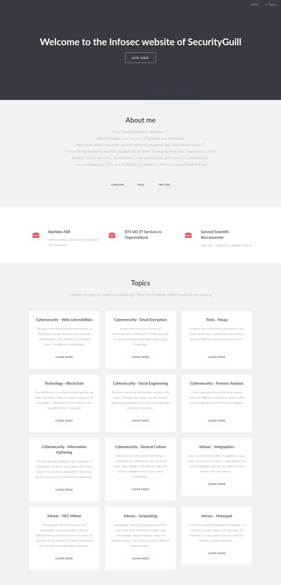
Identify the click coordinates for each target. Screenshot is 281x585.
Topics (273, 4)
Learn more (64, 357)
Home (255, 4)
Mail (141, 184)
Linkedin (117, 184)
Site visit (140, 58)
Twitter (164, 184)
